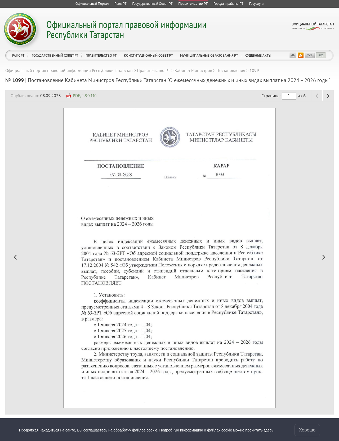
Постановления (230, 70)
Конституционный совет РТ (148, 55)
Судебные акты (258, 55)
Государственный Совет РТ (55, 55)
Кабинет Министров (193, 70)
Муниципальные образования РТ (209, 55)
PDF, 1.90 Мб (85, 95)
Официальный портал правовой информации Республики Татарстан (126, 29)
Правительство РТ (101, 55)
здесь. (269, 430)
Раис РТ (18, 55)
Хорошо (307, 430)
